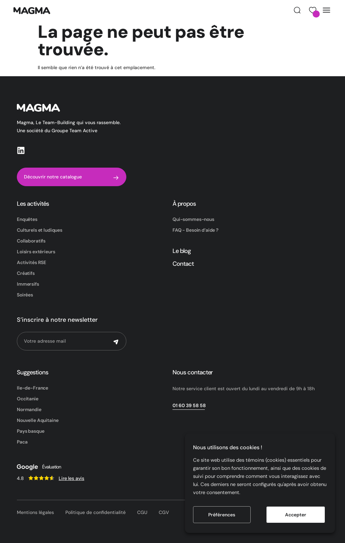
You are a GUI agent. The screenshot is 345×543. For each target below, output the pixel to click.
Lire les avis (71, 478)
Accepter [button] (295, 515)
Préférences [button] (221, 515)
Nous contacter (192, 372)
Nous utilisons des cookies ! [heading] (227, 447)
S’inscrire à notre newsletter (57, 320)
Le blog (181, 251)
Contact (183, 264)
